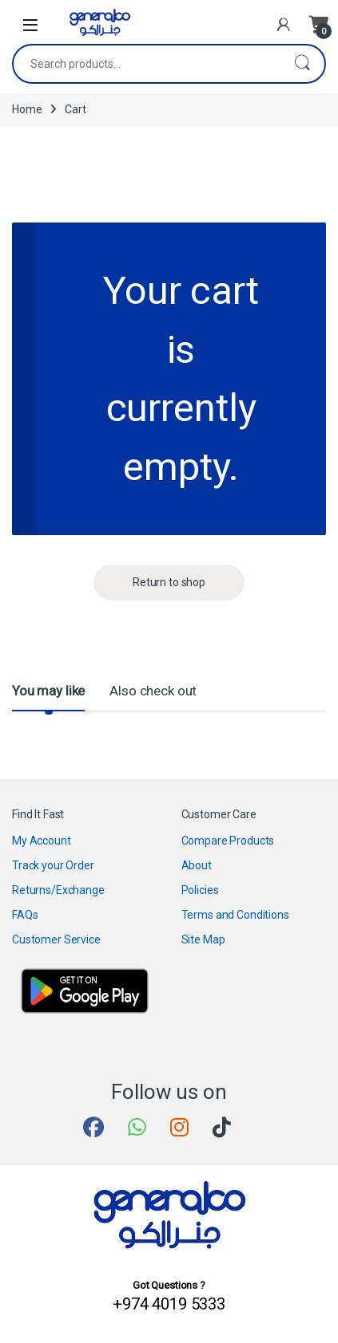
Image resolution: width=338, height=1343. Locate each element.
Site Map (203, 939)
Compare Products (228, 840)
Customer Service (56, 939)
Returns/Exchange (58, 890)
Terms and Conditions (235, 914)
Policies (200, 890)
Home (27, 109)
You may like (48, 691)
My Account (41, 840)
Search (302, 63)
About (196, 865)
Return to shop (169, 582)
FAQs (25, 914)
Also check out (153, 691)
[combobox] (147, 63)
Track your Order (53, 865)
